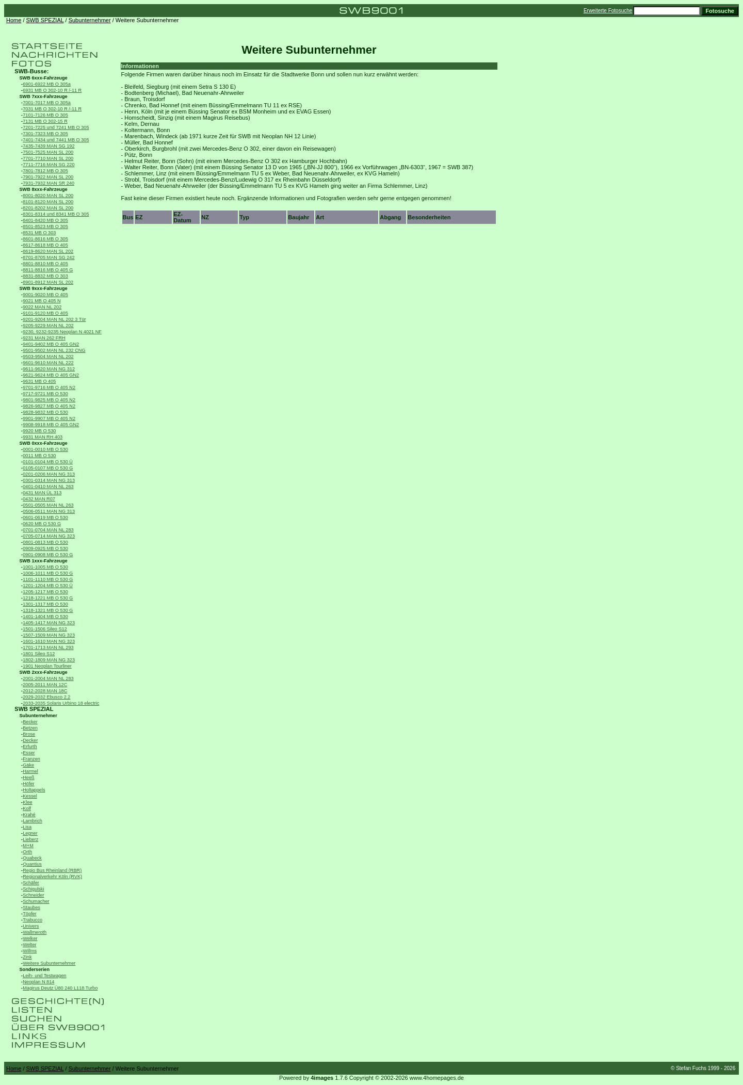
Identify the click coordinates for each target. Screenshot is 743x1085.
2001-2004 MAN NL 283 (48, 678)
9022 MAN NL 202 (42, 307)
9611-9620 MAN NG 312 (49, 368)
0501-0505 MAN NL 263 (48, 505)
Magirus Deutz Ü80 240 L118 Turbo (60, 988)
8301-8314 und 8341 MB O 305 (56, 214)
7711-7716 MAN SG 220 (48, 164)
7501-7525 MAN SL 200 (48, 152)
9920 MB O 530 (39, 430)
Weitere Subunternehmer (49, 963)
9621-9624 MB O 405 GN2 (51, 375)
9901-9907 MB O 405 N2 (49, 418)
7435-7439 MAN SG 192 (48, 146)
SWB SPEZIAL (45, 20)
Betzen (30, 728)
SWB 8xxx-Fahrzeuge (44, 189)
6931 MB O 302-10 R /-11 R (52, 90)
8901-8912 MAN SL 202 (48, 282)
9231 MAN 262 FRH (44, 338)
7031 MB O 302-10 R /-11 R (52, 108)
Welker (30, 938)
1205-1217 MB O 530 (45, 591)
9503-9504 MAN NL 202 (48, 356)
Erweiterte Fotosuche (608, 10)
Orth (27, 851)
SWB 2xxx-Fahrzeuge (44, 672)
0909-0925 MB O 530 (45, 548)
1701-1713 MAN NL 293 (48, 647)
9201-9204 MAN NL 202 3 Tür (54, 319)
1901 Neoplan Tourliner (47, 666)
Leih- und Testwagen (44, 975)
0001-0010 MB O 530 (45, 449)
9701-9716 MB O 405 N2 (49, 387)
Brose (29, 734)
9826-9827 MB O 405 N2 (49, 406)
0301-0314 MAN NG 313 (49, 480)
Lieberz (30, 839)
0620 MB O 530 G (42, 523)
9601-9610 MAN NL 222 (48, 362)
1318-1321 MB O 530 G (48, 610)
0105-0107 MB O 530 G (48, 468)
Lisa (27, 827)
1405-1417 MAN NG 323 (49, 622)
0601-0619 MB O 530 (45, 517)
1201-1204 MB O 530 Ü (48, 585)
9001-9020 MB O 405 (45, 294)
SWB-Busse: (31, 71)
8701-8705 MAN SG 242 (48, 257)
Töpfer (29, 913)
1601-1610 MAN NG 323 (49, 641)
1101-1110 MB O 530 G (48, 579)
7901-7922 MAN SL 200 (48, 177)
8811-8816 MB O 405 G (48, 269)
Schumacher (36, 901)
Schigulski (33, 889)
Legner (30, 833)
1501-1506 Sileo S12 (45, 628)
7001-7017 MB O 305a (47, 102)
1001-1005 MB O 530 (45, 567)
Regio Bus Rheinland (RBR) (52, 870)
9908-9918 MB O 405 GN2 (51, 424)
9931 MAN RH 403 (42, 437)
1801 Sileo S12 (39, 653)
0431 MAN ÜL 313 (42, 492)
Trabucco (32, 919)
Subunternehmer (90, 20)
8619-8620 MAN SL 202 (48, 251)
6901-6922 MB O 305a (47, 84)
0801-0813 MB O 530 (45, 542)
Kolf (27, 808)
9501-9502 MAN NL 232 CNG (54, 350)
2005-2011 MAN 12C (45, 684)
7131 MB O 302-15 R (45, 121)
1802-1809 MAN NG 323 (49, 659)
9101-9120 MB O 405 (45, 313)
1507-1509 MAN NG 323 (49, 635)
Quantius (32, 864)
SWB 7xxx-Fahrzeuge (44, 96)
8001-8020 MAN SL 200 (48, 195)
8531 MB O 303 (39, 232)
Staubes (31, 907)
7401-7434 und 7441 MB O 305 (56, 139)
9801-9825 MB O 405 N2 (49, 399)
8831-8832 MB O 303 (45, 276)
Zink (27, 957)
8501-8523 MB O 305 (45, 226)
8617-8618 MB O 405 (45, 245)
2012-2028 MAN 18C (45, 690)
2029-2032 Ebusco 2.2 (46, 697)
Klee (27, 802)
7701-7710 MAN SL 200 (48, 158)
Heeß (28, 777)
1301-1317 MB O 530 (45, 604)
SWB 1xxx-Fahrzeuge (44, 560)
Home (13, 20)
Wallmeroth (34, 932)
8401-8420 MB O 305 (45, 220)
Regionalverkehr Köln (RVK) (52, 876)
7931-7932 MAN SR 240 (48, 183)
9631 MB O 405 (39, 381)
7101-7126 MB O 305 (45, 115)
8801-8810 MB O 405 (45, 263)
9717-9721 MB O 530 (45, 393)
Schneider (33, 895)
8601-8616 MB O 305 (45, 238)
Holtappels (34, 789)
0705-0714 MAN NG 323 (49, 536)
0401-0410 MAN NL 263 (48, 486)
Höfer (28, 783)
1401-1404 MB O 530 (45, 616)
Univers (31, 926)
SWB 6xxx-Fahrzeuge (44, 77)
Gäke (28, 765)
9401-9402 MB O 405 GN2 (51, 344)
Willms (30, 950)
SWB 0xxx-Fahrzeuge (44, 443)
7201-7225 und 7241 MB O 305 (56, 127)
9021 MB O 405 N (41, 300)
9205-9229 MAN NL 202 (48, 325)
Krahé (29, 814)
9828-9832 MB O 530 (45, 412)
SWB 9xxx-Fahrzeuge (44, 288)
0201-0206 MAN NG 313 (49, 474)
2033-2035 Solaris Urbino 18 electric (61, 703)
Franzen (31, 759)
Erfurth (30, 746)
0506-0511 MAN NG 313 (49, 511)
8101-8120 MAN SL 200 (48, 201)
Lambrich (32, 820)
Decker (30, 740)
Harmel (30, 771)
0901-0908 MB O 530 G (48, 554)
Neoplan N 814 (38, 981)
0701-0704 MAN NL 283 (48, 529)
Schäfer (31, 882)
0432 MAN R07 (39, 498)
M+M (28, 845)
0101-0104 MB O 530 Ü (48, 461)
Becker (30, 721)
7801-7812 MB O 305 (45, 170)
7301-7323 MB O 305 (45, 133)
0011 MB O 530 (39, 455)
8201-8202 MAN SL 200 (48, 207)
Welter (29, 944)
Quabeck (32, 858)
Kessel (30, 796)
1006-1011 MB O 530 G (48, 573)
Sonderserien (35, 969)
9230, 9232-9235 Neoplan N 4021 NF (62, 331)
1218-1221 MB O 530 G (48, 598)
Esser (29, 752)
